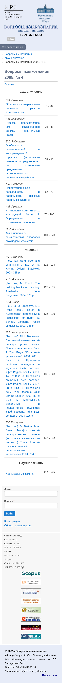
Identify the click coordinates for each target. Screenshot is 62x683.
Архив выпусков (14, 58)
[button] (13, 47)
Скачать (9, 84)
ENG (11, 38)
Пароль (8, 501)
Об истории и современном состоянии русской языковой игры (23, 108)
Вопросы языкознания (18, 54)
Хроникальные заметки (20, 473)
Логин (7, 489)
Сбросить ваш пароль (17, 525)
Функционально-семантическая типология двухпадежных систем (23, 237)
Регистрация (12, 521)
